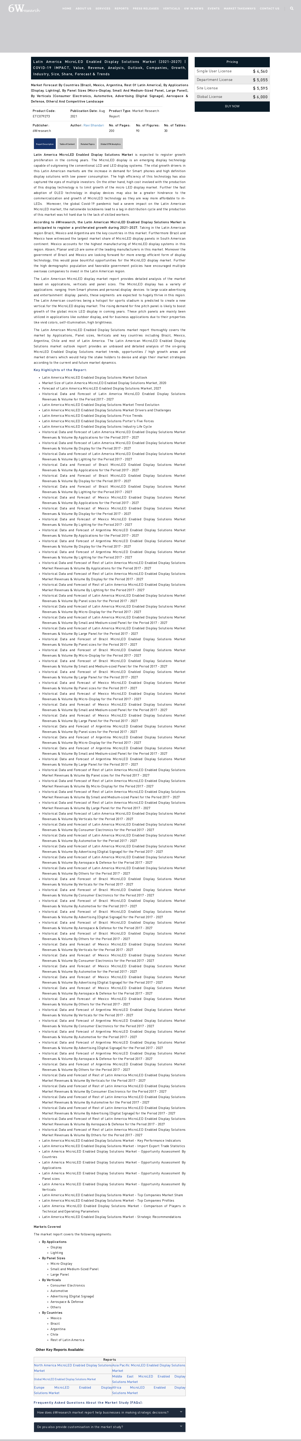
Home (65, 9)
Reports (121, 9)
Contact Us (268, 9)
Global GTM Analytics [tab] (152, 145)
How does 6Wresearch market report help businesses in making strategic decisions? (109, 1414)
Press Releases (145, 9)
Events (213, 9)
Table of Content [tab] (85, 145)
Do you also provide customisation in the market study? (109, 1428)
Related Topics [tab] (117, 145)
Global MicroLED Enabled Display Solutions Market (67, 1381)
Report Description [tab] (51, 145)
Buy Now (232, 106)
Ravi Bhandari (94, 125)
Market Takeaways (239, 9)
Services (102, 9)
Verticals (170, 9)
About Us (82, 9)
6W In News (192, 9)
